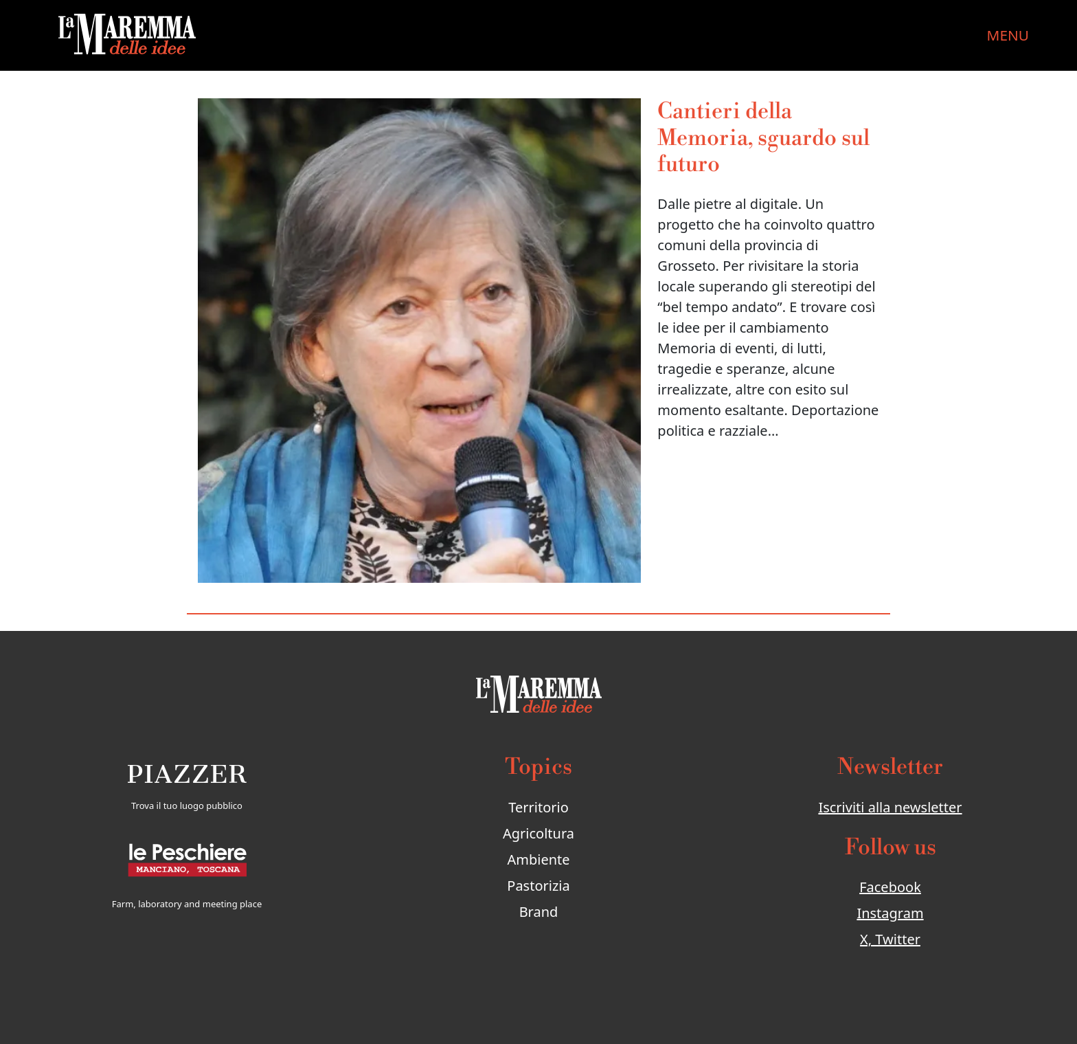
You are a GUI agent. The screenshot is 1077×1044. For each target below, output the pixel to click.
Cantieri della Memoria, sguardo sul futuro (763, 137)
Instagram (890, 913)
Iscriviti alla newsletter (890, 807)
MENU (1008, 35)
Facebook (890, 887)
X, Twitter (890, 939)
